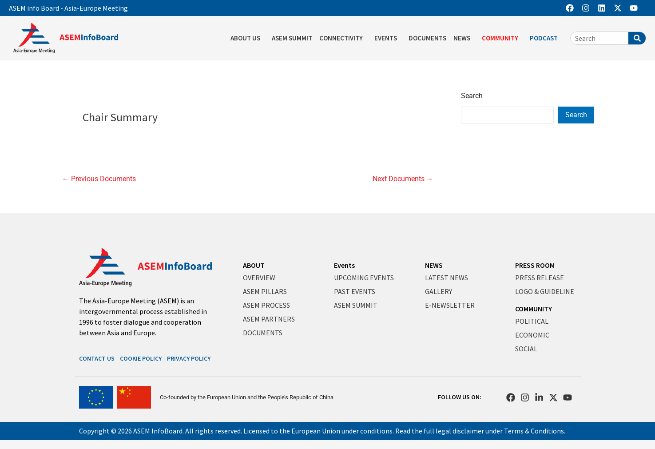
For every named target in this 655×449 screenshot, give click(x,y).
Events (344, 265)
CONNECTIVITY (343, 38)
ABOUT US (247, 38)
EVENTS (387, 38)
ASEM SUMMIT (292, 38)
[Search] (637, 38)
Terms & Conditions (534, 430)
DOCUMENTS (427, 38)
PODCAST (546, 38)
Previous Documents (99, 179)
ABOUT (254, 265)
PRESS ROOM (535, 265)
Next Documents (403, 179)
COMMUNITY (502, 38)
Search (472, 95)
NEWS (464, 38)
